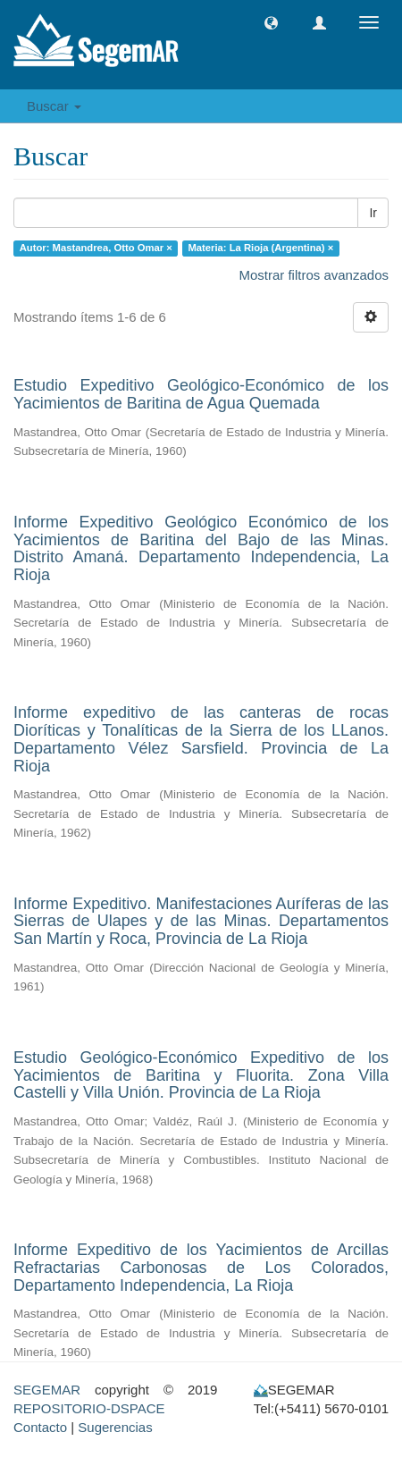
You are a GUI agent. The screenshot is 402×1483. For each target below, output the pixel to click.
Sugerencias (115, 1427)
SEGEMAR (46, 1389)
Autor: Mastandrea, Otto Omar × (96, 247)
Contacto (40, 1427)
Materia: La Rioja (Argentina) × (260, 247)
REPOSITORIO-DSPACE (88, 1408)
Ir (373, 213)
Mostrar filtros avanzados (314, 274)
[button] (271, 22)
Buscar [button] (54, 106)
